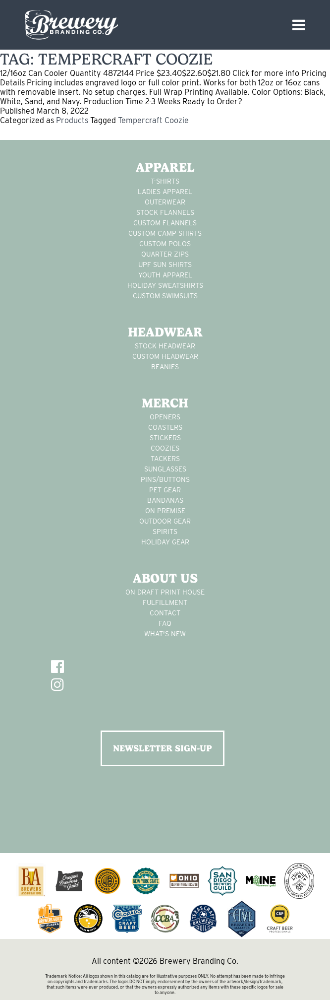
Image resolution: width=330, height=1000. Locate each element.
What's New (165, 634)
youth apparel (165, 275)
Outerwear (165, 202)
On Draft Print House (165, 592)
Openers (165, 417)
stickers (165, 438)
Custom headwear (165, 356)
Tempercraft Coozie (153, 120)
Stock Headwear (165, 346)
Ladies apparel (165, 192)
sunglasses (165, 469)
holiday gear (165, 542)
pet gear (165, 490)
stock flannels (165, 212)
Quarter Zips (165, 254)
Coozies (165, 448)
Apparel (165, 167)
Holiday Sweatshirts (165, 285)
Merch (165, 403)
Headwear (165, 332)
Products (72, 120)
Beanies (165, 367)
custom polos (165, 244)
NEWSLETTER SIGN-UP (162, 748)
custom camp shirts (165, 233)
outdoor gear (165, 521)
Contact (165, 613)
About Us (165, 578)
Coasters (165, 427)
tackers (165, 459)
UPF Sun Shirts (165, 264)
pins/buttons (165, 479)
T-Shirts (165, 181)
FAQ (165, 623)
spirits (165, 531)
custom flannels (165, 223)
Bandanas (165, 500)
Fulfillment (165, 602)
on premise (165, 511)
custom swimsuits (165, 296)
